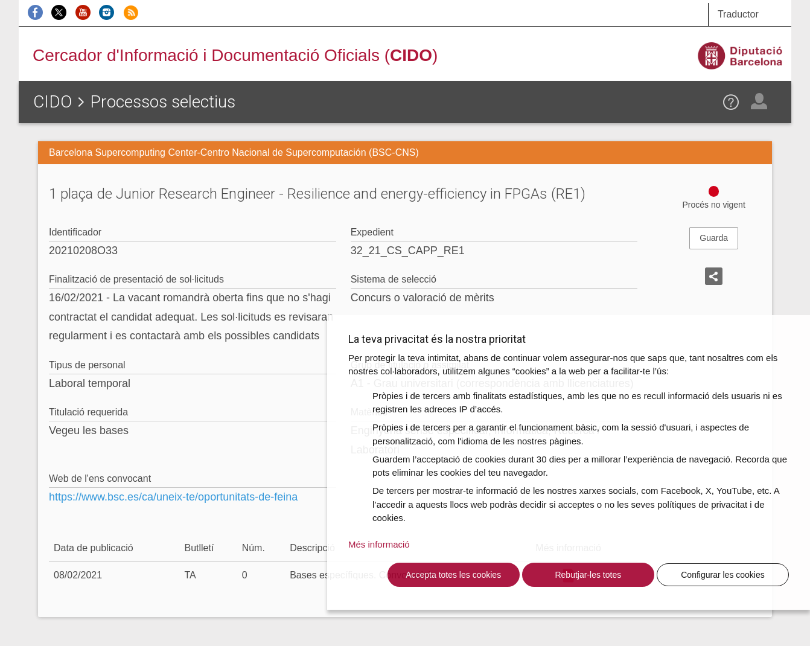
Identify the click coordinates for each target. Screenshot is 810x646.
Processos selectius (162, 102)
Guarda (714, 238)
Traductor (738, 14)
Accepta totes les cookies (453, 575)
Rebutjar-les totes (588, 575)
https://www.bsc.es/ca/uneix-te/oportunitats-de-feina (173, 497)
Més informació (379, 544)
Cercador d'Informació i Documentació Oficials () (235, 55)
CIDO (52, 102)
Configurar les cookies (723, 575)
